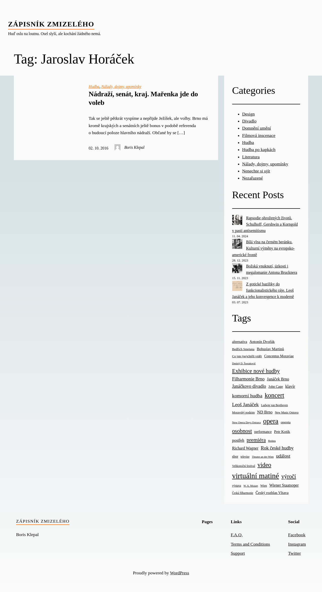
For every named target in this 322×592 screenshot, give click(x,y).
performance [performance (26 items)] (263, 432)
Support (238, 553)
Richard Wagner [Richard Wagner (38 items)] (245, 448)
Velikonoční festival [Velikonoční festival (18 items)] (243, 465)
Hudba (94, 86)
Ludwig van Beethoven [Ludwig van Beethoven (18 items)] (274, 405)
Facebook (296, 534)
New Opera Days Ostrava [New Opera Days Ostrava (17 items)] (246, 422)
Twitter (294, 553)
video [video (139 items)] (264, 464)
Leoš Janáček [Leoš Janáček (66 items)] (245, 404)
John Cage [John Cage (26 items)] (275, 387)
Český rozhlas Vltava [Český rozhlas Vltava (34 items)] (272, 492)
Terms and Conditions (250, 544)
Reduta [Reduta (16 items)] (272, 440)
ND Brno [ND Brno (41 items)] (264, 412)
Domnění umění (256, 128)
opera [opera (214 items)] (270, 421)
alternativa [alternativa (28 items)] (239, 342)
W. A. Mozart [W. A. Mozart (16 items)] (251, 485)
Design (248, 113)
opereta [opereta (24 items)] (286, 422)
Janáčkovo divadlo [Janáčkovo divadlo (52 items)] (249, 386)
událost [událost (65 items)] (283, 456)
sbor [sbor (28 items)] (235, 456)
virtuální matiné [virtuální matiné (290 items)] (255, 476)
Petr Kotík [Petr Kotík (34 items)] (282, 431)
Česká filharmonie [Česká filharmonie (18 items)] (242, 492)
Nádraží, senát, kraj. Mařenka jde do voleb (143, 98)
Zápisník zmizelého (51, 24)
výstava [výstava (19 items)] (236, 485)
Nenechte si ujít (256, 170)
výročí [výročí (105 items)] (288, 476)
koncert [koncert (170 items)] (274, 395)
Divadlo (249, 121)
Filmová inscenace (258, 135)
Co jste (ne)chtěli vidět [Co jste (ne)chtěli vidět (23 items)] (247, 356)
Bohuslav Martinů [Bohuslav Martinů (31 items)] (270, 349)
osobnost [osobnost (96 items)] (242, 431)
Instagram (297, 544)
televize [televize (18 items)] (244, 456)
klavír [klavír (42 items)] (290, 386)
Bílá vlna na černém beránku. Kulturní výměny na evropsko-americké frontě (263, 248)
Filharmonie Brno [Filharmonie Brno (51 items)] (248, 378)
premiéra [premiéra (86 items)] (256, 440)
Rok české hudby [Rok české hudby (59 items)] (277, 448)
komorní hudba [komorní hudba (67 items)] (247, 395)
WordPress (179, 572)
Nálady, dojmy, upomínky (121, 86)
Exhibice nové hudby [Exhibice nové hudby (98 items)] (256, 371)
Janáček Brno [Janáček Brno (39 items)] (278, 379)
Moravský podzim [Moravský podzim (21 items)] (243, 412)
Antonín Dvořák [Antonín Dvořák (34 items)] (262, 341)
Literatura (251, 156)
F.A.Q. (237, 534)
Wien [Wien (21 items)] (263, 485)
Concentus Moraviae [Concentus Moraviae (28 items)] (279, 356)
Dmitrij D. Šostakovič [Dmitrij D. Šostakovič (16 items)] (244, 363)
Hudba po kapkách (259, 149)
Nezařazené (252, 178)
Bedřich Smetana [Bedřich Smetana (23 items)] (243, 349)
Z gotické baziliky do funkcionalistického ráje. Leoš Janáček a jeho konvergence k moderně (263, 290)
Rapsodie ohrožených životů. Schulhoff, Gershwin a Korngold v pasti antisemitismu (265, 224)
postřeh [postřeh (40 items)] (238, 440)
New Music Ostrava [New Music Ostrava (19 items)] (287, 412)
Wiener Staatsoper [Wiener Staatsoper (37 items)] (284, 485)
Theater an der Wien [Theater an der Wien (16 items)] (263, 456)
